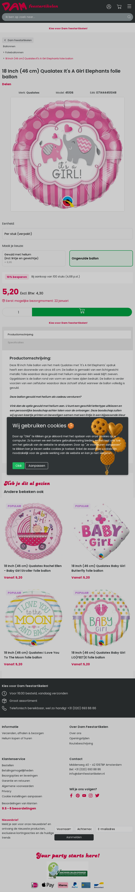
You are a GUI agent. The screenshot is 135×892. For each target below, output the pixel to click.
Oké (19, 465)
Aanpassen (36, 465)
